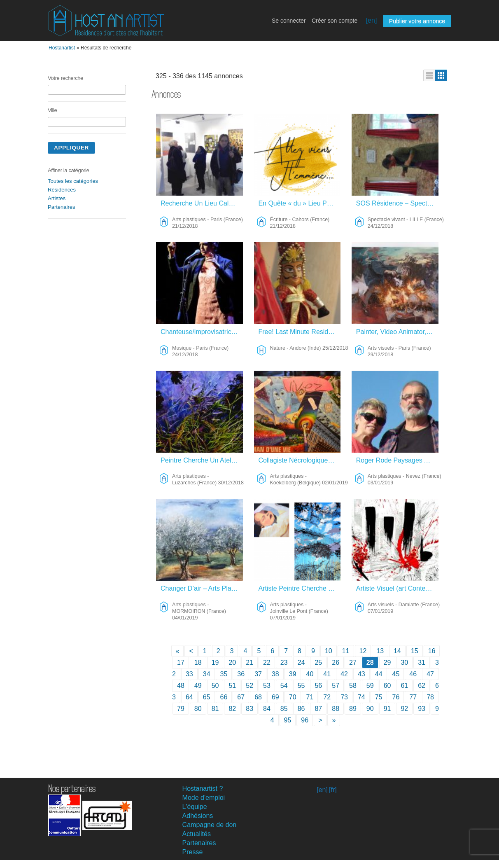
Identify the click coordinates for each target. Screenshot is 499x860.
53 (266, 685)
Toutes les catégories (73, 181)
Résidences (62, 190)
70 (292, 697)
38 (275, 674)
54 (284, 685)
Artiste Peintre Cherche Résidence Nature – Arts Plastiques (299, 588)
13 (380, 650)
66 (224, 697)
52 (249, 685)
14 (397, 650)
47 (430, 674)
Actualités (196, 833)
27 (353, 662)
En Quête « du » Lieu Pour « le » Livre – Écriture (299, 203)
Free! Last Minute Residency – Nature (299, 331)
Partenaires (61, 207)
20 (232, 662)
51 (232, 685)
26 (335, 662)
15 (414, 650)
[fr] (333, 789)
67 (241, 697)
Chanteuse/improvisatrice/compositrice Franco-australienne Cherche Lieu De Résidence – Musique (202, 331)
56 (318, 685)
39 (292, 674)
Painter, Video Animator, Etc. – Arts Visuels (397, 331)
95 (287, 720)
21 (249, 662)
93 (421, 708)
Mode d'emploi (203, 797)
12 (363, 650)
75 (378, 697)
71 (310, 697)
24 (301, 662)
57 (335, 685)
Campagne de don (209, 824)
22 (266, 662)
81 (215, 708)
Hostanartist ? (202, 788)
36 (241, 674)
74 (361, 697)
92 (404, 708)
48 (180, 685)
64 (189, 697)
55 (301, 685)
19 (215, 662)
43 (361, 674)
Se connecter (289, 20)
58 (353, 685)
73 (344, 697)
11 (346, 650)
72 (327, 697)
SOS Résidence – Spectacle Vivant (397, 203)
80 (198, 708)
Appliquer (71, 148)
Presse (192, 851)
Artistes (56, 198)
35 (224, 674)
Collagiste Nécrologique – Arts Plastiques (299, 460)
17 (180, 662)
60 (387, 685)
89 (353, 708)
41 (327, 674)
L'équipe (194, 806)
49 (198, 685)
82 (232, 708)
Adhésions (197, 815)
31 (421, 662)
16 (432, 650)
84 (266, 708)
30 (404, 662)
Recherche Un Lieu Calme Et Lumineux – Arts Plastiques (202, 203)
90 (370, 708)
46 (413, 674)
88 (335, 708)
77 (413, 697)
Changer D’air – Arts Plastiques (202, 588)
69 (275, 697)
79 (180, 708)
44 (378, 674)
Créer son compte (334, 20)
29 (387, 662)
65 (206, 697)
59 (370, 685)
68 (258, 697)
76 (396, 697)
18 (198, 662)
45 (396, 674)
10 (328, 650)
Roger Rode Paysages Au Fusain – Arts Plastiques (397, 460)
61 (404, 685)
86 (301, 708)
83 (249, 708)
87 (318, 708)
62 (421, 685)
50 (215, 685)
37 (258, 674)
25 (318, 662)
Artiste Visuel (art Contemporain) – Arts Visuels (397, 588)
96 (304, 720)
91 (387, 708)
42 (344, 674)
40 (310, 674)
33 (189, 674)
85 (284, 708)
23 (284, 662)
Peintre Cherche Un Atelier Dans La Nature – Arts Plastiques (202, 460)
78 (430, 697)
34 (206, 674)
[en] (371, 20)
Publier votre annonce (417, 21)
